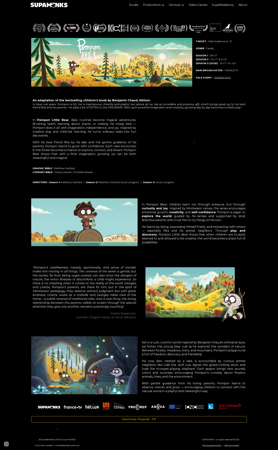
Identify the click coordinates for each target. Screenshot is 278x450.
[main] (221, 59)
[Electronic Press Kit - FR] (139, 419)
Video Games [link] (198, 5)
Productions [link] (152, 5)
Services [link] (174, 5)
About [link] (243, 5)
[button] (6, 443)
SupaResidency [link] (223, 5)
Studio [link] (133, 5)
